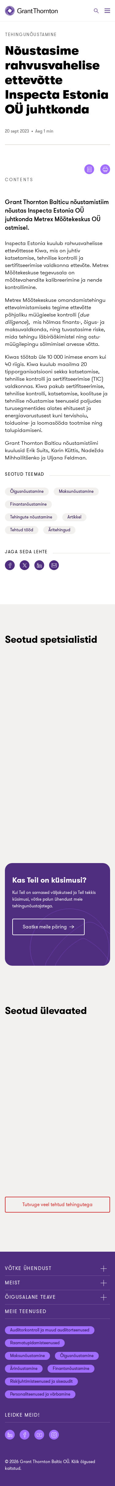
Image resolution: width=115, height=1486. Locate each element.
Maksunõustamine (76, 491)
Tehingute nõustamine (31, 517)
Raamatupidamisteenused (34, 1343)
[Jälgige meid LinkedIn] (10, 1435)
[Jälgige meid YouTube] (39, 1435)
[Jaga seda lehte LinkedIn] (39, 565)
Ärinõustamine (23, 1368)
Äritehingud (59, 530)
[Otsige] (96, 10)
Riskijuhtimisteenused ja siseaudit (41, 1381)
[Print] (105, 169)
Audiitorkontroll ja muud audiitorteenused (49, 1330)
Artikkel (74, 517)
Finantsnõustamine (28, 504)
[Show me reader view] (89, 169)
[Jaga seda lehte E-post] (54, 565)
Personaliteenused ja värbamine (40, 1394)
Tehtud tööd (21, 530)
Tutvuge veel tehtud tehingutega (57, 1204)
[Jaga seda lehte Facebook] (10, 565)
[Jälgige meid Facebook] (24, 1435)
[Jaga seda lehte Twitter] (24, 565)
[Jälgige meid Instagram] (54, 1435)
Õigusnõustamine (27, 491)
